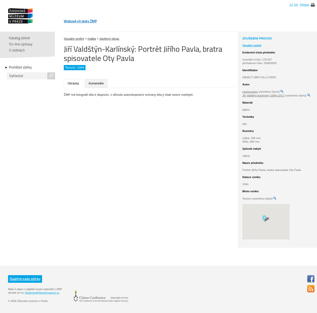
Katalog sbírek (19, 38)
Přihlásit (304, 4)
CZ (291, 4)
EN (296, 4)
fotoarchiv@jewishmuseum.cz (42, 292)
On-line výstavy (20, 44)
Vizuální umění (74, 38)
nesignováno (250, 91)
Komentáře (96, 83)
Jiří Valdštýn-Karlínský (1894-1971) (263, 95)
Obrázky (73, 83)
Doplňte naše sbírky (25, 279)
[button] (266, 218)
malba (92, 38)
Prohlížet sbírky (20, 67)
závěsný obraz (109, 38)
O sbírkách (17, 50)
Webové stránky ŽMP (80, 21)
